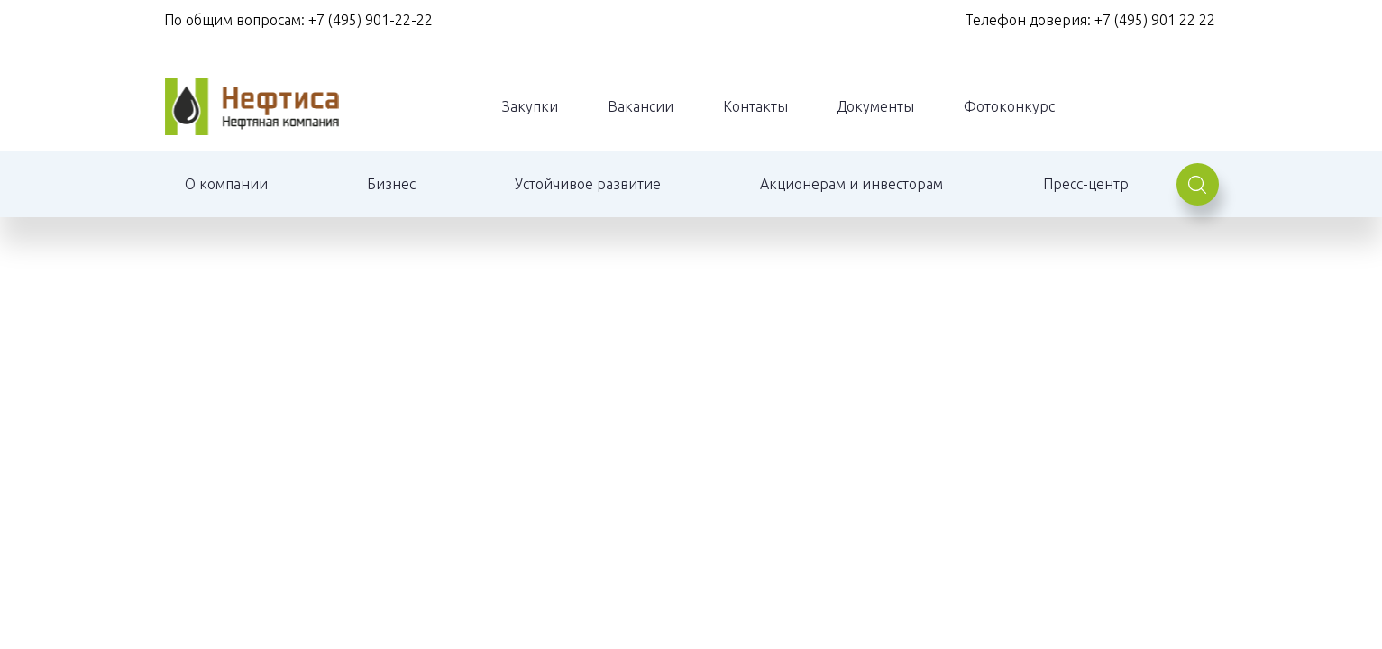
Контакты (755, 106)
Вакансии (640, 106)
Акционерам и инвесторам (851, 184)
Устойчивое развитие (588, 184)
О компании (226, 184)
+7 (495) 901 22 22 (1156, 20)
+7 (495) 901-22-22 (370, 20)
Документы (875, 106)
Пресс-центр (1086, 184)
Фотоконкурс (1009, 106)
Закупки (530, 106)
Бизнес (391, 184)
